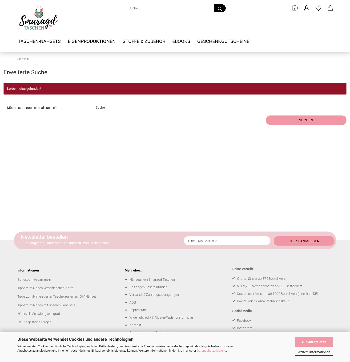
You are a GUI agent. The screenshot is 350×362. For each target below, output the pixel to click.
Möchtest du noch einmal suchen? (32, 108)
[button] (307, 8)
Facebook (244, 320)
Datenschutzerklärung (211, 350)
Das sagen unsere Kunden (148, 287)
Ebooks (181, 41)
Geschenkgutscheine (223, 41)
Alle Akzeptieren (314, 342)
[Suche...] (220, 8)
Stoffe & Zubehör (144, 41)
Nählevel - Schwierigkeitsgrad (38, 314)
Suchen (306, 120)
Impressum (137, 310)
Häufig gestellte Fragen (34, 322)
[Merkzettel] (318, 8)
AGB (132, 302)
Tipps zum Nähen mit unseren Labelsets (46, 305)
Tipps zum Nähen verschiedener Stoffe (45, 288)
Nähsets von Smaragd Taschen (152, 279)
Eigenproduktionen (92, 41)
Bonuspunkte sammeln (34, 279)
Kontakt (135, 325)
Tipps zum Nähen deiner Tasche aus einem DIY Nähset (56, 296)
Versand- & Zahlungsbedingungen (154, 294)
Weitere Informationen (314, 352)
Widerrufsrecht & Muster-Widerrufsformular (161, 317)
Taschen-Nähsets (39, 41)
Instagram (244, 328)
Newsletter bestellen (44, 237)
